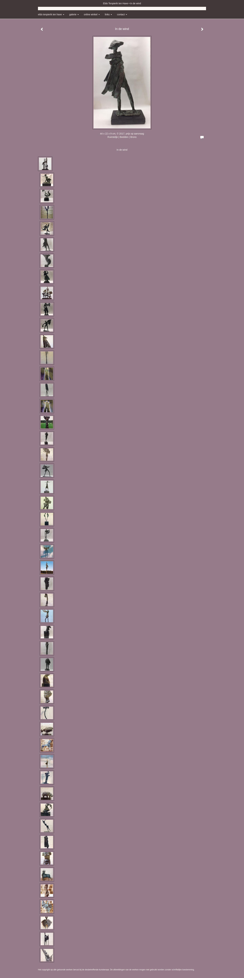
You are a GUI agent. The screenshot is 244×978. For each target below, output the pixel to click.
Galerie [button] (74, 14)
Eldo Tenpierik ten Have (115, 3)
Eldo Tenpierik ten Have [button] (51, 14)
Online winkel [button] (92, 14)
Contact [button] (122, 14)
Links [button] (108, 14)
